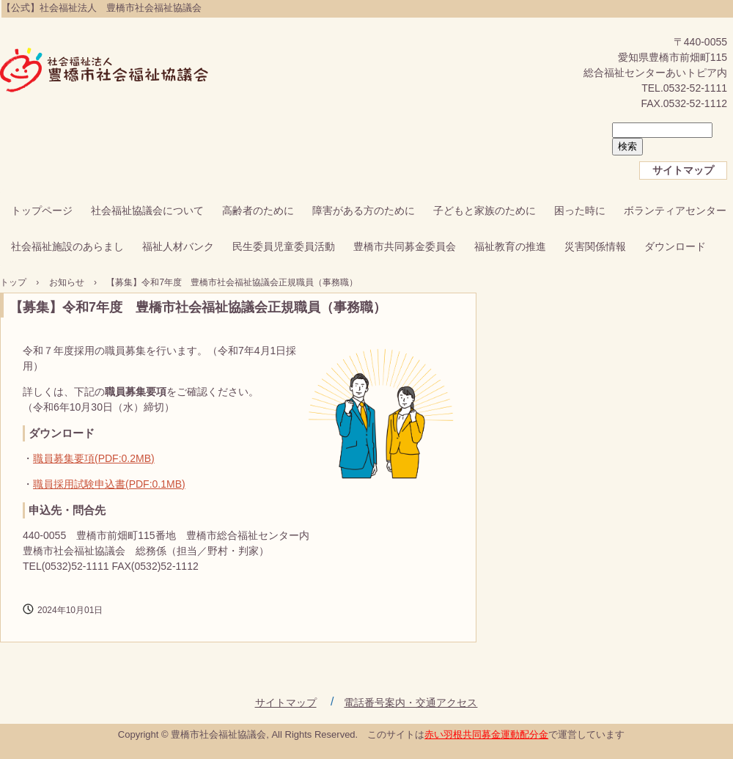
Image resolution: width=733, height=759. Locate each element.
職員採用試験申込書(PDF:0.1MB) (109, 484)
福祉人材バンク (178, 246)
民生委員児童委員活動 (283, 246)
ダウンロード (675, 246)
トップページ (42, 210)
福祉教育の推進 (510, 246)
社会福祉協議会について (147, 210)
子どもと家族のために (484, 210)
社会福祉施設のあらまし (67, 246)
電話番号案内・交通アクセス (410, 702)
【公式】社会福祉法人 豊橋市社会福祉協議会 (104, 71)
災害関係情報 (595, 246)
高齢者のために (258, 210)
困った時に (579, 210)
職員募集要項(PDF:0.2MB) (94, 458)
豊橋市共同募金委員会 (404, 246)
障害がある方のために (363, 210)
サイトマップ (683, 170)
